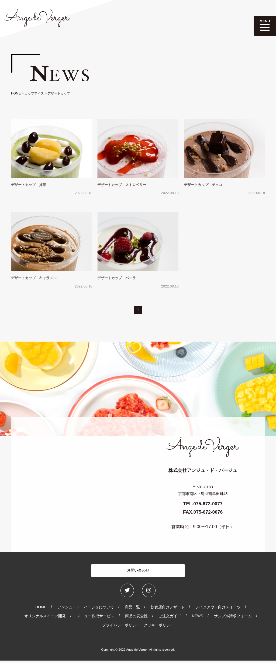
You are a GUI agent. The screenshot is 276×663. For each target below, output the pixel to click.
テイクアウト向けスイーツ (218, 609)
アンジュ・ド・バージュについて (85, 609)
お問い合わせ (138, 571)
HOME (16, 93)
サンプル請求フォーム (233, 618)
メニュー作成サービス (95, 618)
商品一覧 (132, 609)
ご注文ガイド (169, 618)
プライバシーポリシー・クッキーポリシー (138, 627)
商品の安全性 (136, 618)
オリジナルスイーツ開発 (45, 618)
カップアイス (34, 93)
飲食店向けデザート (168, 609)
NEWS (197, 618)
